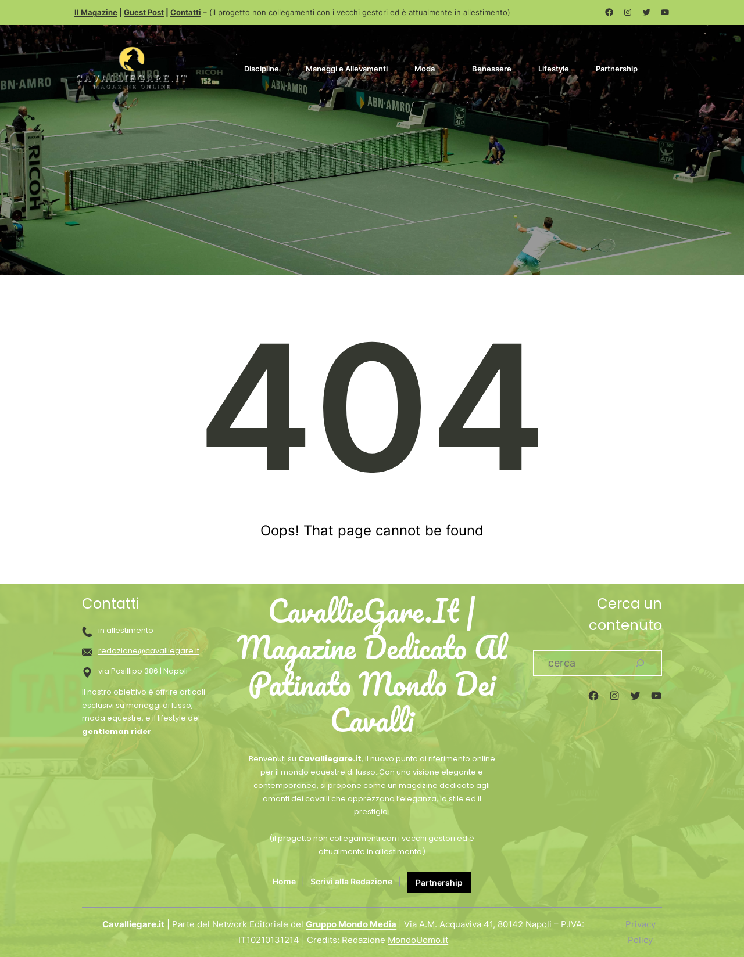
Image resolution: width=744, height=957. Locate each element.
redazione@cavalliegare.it (148, 650)
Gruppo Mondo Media (351, 924)
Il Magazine (95, 12)
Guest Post (144, 12)
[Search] (640, 663)
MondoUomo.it (418, 939)
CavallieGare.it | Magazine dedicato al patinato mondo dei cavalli (372, 665)
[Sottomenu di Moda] (441, 67)
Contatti (185, 12)
